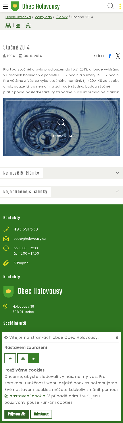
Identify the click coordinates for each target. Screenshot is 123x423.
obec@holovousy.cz (30, 238)
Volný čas (43, 17)
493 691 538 (26, 229)
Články (62, 17)
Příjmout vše (16, 414)
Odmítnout (41, 414)
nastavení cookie (24, 396)
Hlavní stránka (18, 17)
